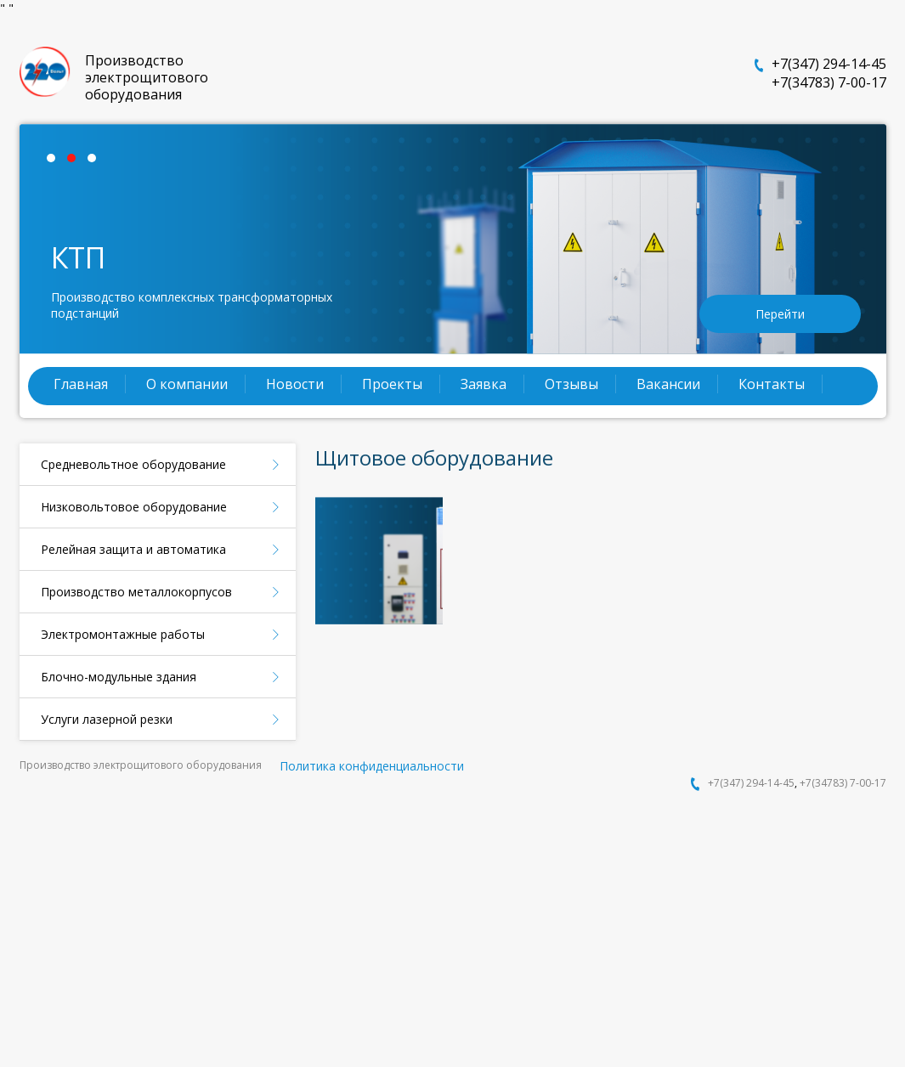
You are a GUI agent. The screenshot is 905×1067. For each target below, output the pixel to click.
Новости (295, 384)
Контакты (771, 384)
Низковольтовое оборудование (134, 507)
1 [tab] (55, 162)
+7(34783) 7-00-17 (829, 82)
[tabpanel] (453, 239)
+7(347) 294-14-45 (829, 63)
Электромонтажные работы (123, 634)
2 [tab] (75, 162)
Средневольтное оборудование (133, 464)
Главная (81, 384)
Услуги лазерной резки (107, 719)
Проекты (392, 384)
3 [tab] (96, 162)
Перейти (780, 314)
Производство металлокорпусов (136, 592)
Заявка (483, 384)
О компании (187, 384)
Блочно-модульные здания (118, 677)
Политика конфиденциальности (372, 766)
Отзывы (571, 384)
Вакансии (668, 384)
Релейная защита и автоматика (133, 549)
